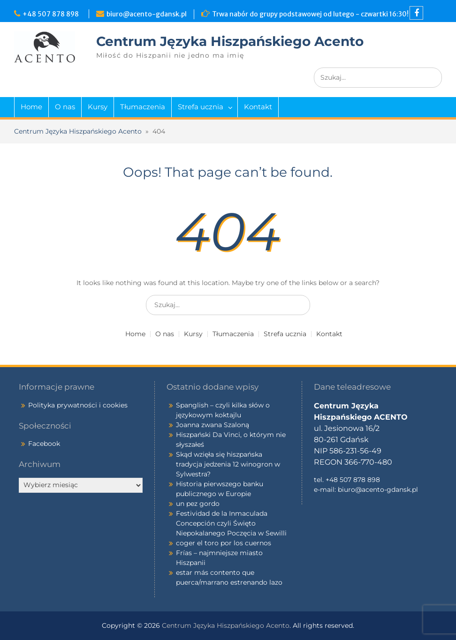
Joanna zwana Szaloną (212, 425)
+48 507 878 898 (52, 14)
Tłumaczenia (142, 106)
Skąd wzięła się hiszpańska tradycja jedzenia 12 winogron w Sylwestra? (228, 464)
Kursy (97, 106)
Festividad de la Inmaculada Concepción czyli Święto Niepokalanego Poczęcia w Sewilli (231, 523)
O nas (65, 106)
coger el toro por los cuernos (223, 543)
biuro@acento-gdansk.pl (146, 14)
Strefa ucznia (200, 106)
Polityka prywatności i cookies (78, 405)
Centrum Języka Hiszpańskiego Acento (230, 41)
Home (31, 106)
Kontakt (258, 106)
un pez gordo (198, 503)
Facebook (44, 443)
